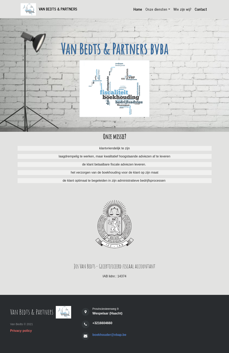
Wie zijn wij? (182, 9)
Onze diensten (156, 9)
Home (137, 9)
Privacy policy (21, 330)
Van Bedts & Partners (50, 9)
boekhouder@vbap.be (109, 334)
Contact (201, 9)
